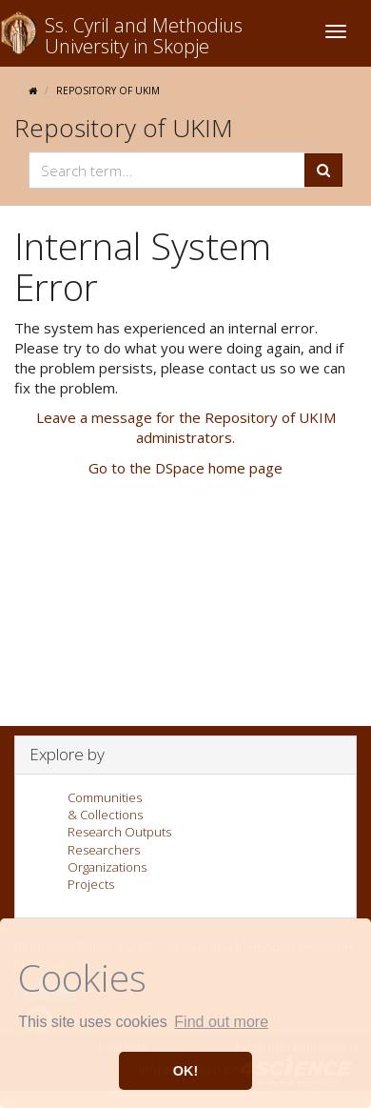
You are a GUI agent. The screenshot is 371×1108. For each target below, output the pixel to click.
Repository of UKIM (108, 90)
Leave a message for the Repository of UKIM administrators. (186, 427)
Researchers (104, 849)
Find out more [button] (221, 1022)
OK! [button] (185, 1070)
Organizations (107, 867)
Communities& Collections (105, 806)
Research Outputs (119, 831)
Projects (91, 884)
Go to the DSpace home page (185, 467)
